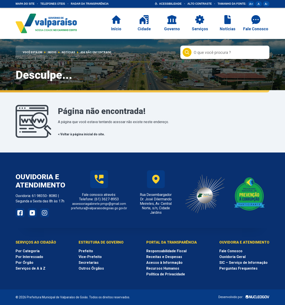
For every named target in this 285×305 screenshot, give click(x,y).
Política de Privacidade (165, 274)
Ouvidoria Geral (232, 257)
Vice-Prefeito (90, 257)
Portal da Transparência (171, 242)
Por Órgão (24, 262)
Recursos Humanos (162, 268)
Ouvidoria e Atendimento (244, 242)
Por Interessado (29, 257)
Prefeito (86, 251)
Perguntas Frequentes (238, 268)
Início (52, 52)
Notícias (68, 52)
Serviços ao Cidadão (36, 242)
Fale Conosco (230, 251)
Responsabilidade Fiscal (166, 251)
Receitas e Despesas (164, 257)
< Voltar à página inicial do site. (81, 134)
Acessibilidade (170, 3)
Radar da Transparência (90, 3)
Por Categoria (28, 251)
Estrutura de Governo (101, 242)
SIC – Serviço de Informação (243, 262)
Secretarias (89, 262)
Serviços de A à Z (30, 268)
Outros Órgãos (91, 268)
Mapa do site (25, 3)
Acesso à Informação (164, 262)
